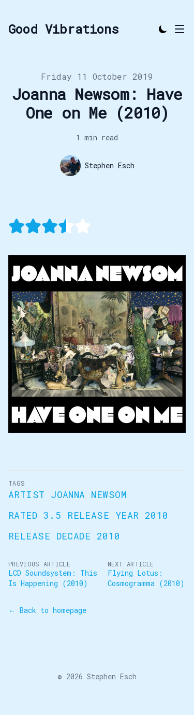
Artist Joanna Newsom (67, 494)
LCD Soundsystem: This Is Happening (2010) (52, 578)
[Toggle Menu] (179, 29)
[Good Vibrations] (63, 29)
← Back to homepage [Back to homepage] (47, 610)
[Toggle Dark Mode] (163, 29)
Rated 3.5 (34, 515)
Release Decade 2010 (64, 536)
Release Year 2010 (118, 515)
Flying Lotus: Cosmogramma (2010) (146, 578)
